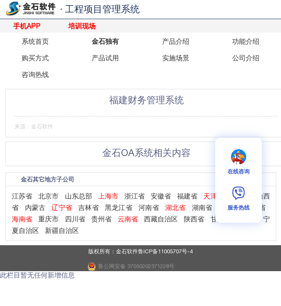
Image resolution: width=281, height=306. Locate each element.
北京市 (48, 196)
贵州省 (101, 219)
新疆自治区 (62, 230)
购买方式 (35, 58)
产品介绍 (175, 41)
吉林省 (88, 207)
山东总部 (78, 196)
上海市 (108, 196)
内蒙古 (35, 207)
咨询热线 (35, 74)
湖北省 (175, 207)
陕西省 (194, 219)
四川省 (75, 219)
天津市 (213, 196)
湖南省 (202, 207)
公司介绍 (245, 58)
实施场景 (175, 58)
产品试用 (105, 58)
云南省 (128, 219)
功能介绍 (245, 41)
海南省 (22, 219)
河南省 (148, 207)
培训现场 (82, 26)
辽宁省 (61, 207)
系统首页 (35, 41)
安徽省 (161, 196)
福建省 (187, 196)
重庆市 (48, 219)
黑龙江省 (118, 207)
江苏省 (22, 196)
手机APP (26, 26)
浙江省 (134, 196)
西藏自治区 (161, 219)
